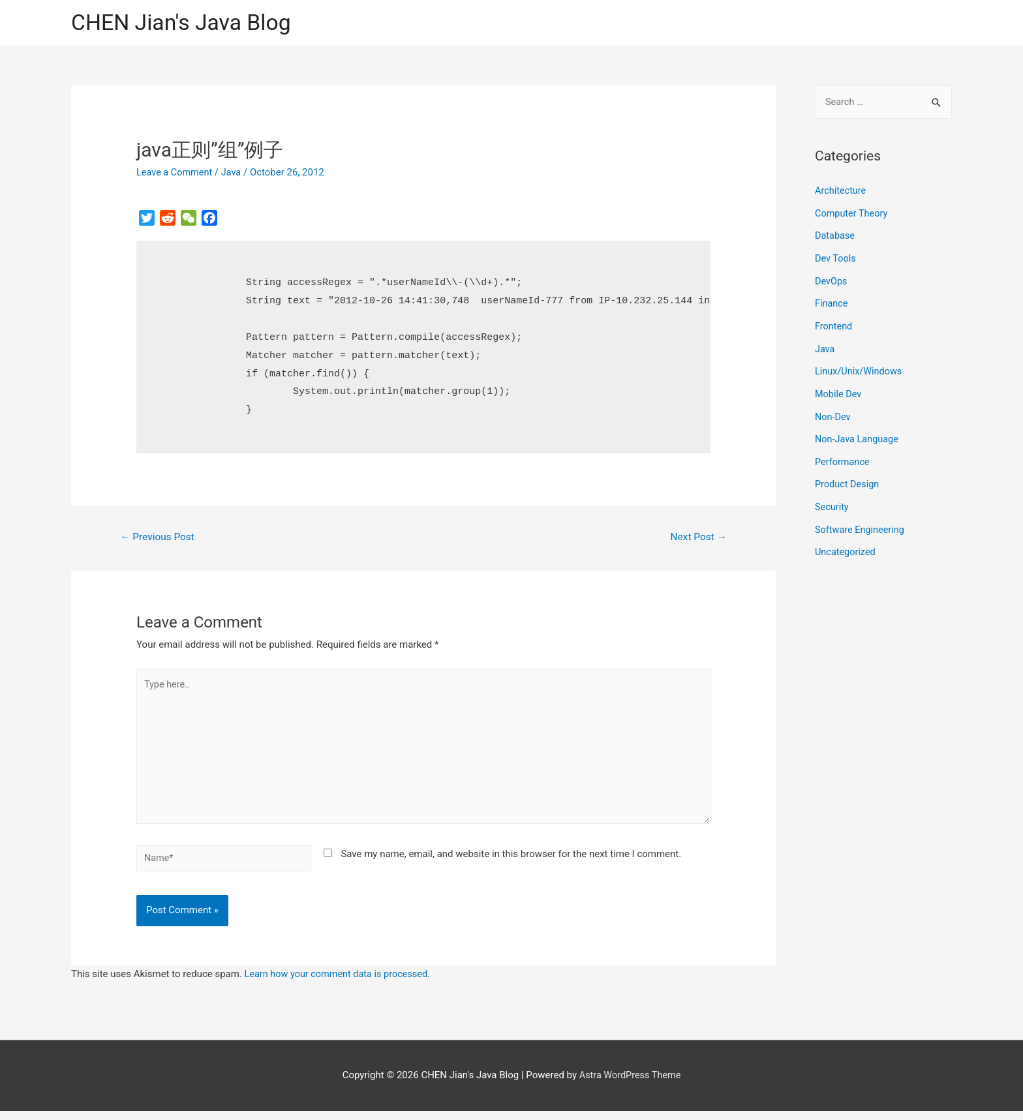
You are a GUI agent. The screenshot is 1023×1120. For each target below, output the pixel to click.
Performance (843, 456)
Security (832, 500)
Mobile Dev (839, 390)
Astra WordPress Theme (630, 1084)
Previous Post (159, 538)
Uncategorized (846, 545)
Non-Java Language (858, 434)
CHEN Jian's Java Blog (185, 23)
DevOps (831, 280)
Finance (832, 302)
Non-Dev (833, 412)
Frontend (834, 324)
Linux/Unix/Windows (860, 368)
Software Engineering (861, 522)
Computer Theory (853, 214)
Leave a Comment (175, 173)
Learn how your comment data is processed (340, 983)
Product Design (848, 478)
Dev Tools (836, 258)
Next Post (697, 538)
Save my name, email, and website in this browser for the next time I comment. (511, 861)
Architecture (841, 192)
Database (835, 236)
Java (234, 173)
